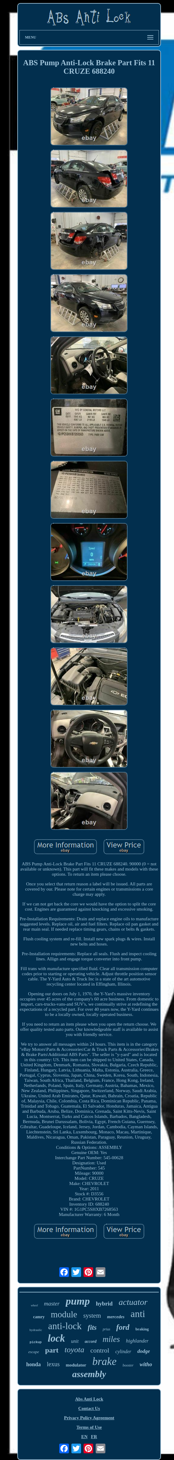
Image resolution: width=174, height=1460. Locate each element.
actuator (133, 1302)
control (99, 1350)
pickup (36, 1342)
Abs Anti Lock (89, 1399)
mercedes (115, 1316)
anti (138, 1313)
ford (122, 1327)
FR (94, 1436)
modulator (76, 1365)
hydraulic (35, 1330)
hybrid (104, 1303)
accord (91, 1341)
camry (39, 1317)
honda (33, 1364)
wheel (34, 1305)
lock (56, 1338)
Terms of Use (89, 1427)
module (64, 1314)
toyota (74, 1349)
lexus (53, 1364)
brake (104, 1361)
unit (75, 1341)
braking (142, 1329)
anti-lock (65, 1326)
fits (92, 1327)
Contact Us (89, 1408)
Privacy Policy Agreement (89, 1417)
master (52, 1303)
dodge (143, 1351)
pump (78, 1301)
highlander (137, 1341)
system (92, 1315)
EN (84, 1436)
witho (146, 1364)
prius (106, 1329)
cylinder (123, 1351)
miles (111, 1339)
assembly (89, 1374)
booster (128, 1365)
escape (33, 1352)
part (52, 1350)
